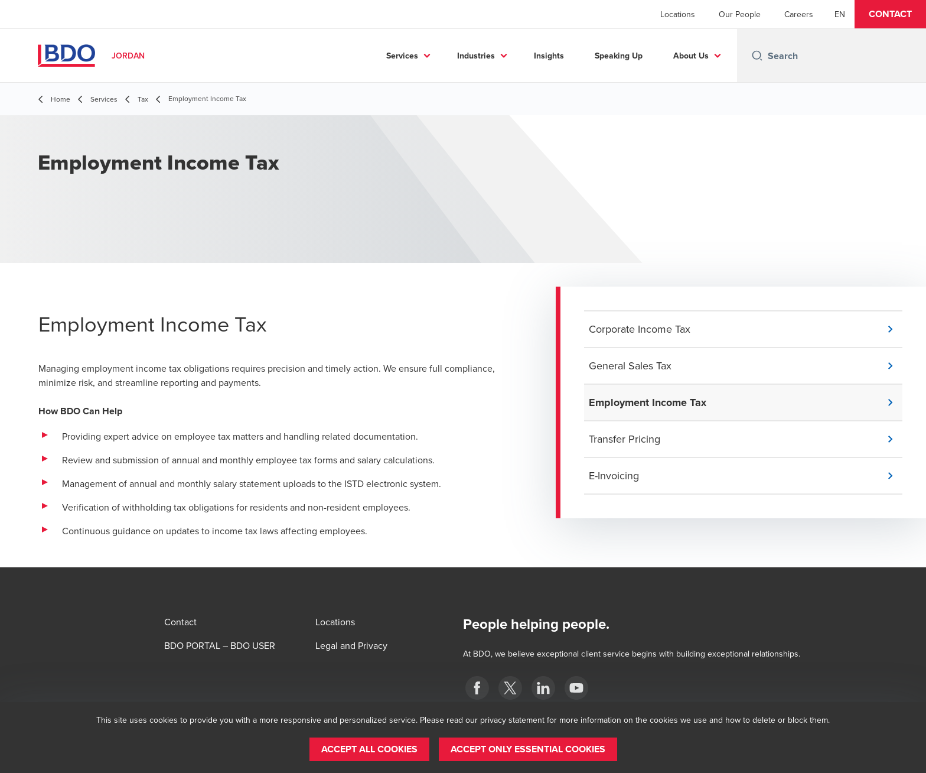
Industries (476, 55)
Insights (549, 55)
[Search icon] (757, 55)
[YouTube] (576, 688)
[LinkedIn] (543, 688)
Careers (798, 14)
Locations (677, 14)
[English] (839, 14)
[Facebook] (477, 688)
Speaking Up (619, 55)
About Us (691, 55)
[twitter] (510, 688)
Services (402, 55)
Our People (740, 14)
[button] (890, 14)
